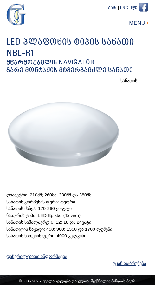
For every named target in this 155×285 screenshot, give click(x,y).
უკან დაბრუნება (129, 263)
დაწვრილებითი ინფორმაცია (36, 256)
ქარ (112, 8)
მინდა (116, 281)
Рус (134, 8)
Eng (124, 8)
